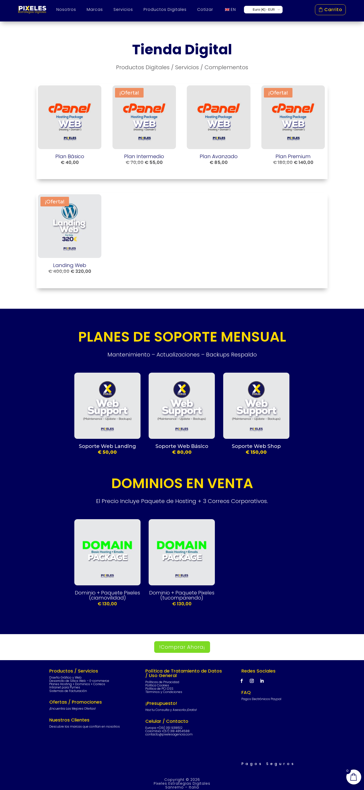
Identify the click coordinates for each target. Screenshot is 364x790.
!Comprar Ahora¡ (182, 647)
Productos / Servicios (73, 671)
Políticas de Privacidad (162, 682)
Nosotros (66, 9)
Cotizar (205, 9)
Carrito (333, 9)
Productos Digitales (165, 9)
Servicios (123, 9)
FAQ (246, 692)
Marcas (95, 9)
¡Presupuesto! (161, 703)
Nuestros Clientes (69, 720)
